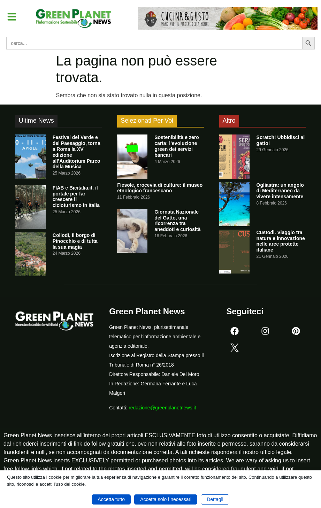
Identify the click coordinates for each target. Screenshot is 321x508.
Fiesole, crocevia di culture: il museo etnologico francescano (159, 188)
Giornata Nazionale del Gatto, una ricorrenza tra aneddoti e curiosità (177, 220)
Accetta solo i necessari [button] (165, 499)
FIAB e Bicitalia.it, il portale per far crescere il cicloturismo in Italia (76, 196)
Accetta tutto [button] (111, 499)
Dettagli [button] (215, 499)
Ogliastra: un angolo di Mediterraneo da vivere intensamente (280, 191)
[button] (12, 16)
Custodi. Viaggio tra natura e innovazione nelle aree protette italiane (281, 241)
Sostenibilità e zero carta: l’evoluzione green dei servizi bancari (176, 145)
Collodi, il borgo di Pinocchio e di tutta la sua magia (75, 241)
